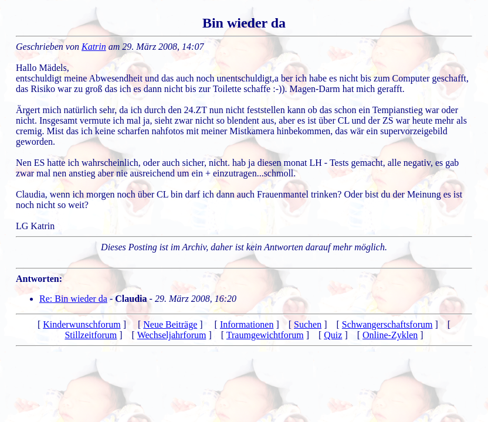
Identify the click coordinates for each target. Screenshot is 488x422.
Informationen (247, 324)
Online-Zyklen (390, 335)
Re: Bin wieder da (73, 299)
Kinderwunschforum (81, 324)
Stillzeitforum (91, 335)
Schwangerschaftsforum (387, 324)
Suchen (307, 324)
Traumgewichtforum (265, 335)
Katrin (94, 47)
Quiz (333, 335)
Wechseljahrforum (171, 335)
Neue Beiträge (170, 324)
